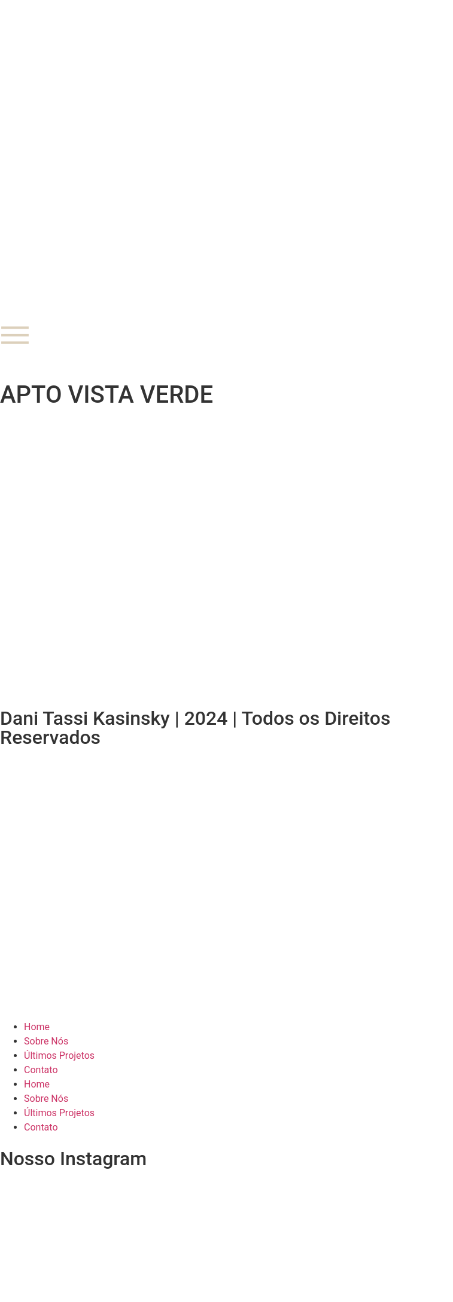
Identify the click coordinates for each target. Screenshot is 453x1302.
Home (37, 1027)
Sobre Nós (46, 1041)
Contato (41, 1070)
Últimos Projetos (59, 1055)
